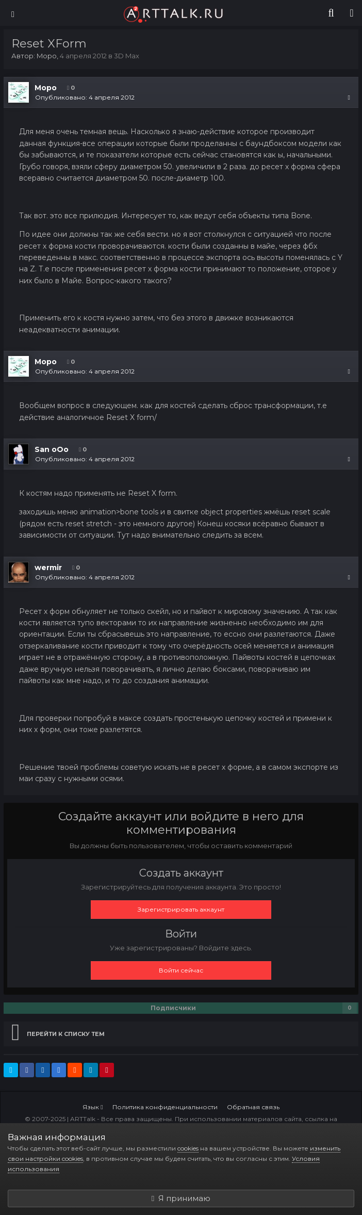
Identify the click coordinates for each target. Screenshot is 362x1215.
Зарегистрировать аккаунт (181, 909)
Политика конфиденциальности (165, 1107)
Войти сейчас (181, 970)
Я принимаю (181, 1198)
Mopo (47, 56)
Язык (93, 1107)
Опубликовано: (85, 97)
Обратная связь (253, 1107)
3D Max (126, 56)
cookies (188, 1148)
